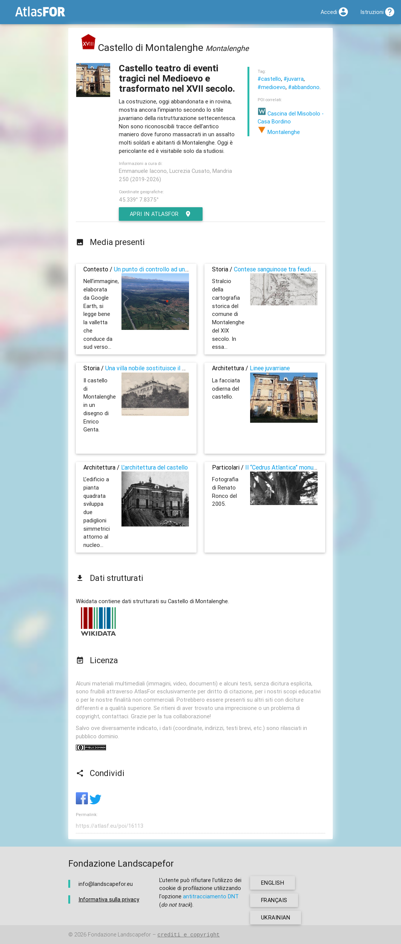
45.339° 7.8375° (138, 199)
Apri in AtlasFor (161, 214)
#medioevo (272, 87)
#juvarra (294, 78)
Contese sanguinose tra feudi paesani (283, 269)
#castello (269, 78)
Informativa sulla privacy (108, 899)
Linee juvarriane (270, 368)
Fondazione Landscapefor (119, 934)
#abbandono (304, 87)
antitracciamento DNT (211, 896)
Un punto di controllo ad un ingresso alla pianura (177, 269)
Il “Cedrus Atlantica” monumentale (290, 467)
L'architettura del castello (154, 467)
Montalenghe (279, 132)
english (272, 882)
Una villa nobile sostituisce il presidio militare (164, 368)
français (274, 900)
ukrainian (275, 917)
